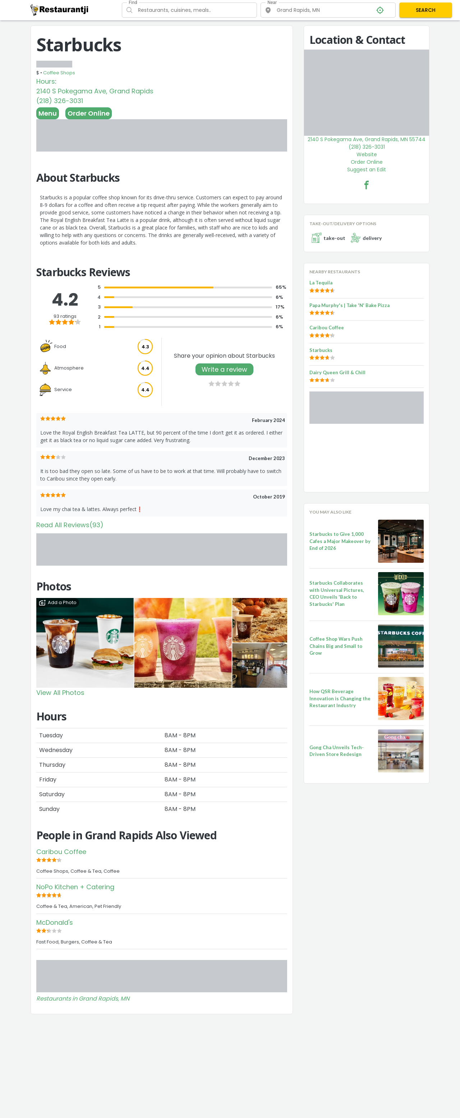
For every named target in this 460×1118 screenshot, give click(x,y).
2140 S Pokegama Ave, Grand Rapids (94, 91)
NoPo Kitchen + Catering (75, 886)
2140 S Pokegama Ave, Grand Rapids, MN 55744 (367, 139)
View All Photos (60, 692)
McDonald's (54, 922)
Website (366, 154)
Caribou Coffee (61, 851)
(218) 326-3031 (59, 100)
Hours (45, 81)
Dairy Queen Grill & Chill (337, 372)
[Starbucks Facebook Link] (366, 185)
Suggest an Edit (366, 169)
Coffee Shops (59, 72)
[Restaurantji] (59, 9)
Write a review (224, 369)
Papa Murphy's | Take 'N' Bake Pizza (349, 305)
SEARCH (426, 10)
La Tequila (320, 283)
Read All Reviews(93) (70, 524)
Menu (47, 113)
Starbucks (320, 350)
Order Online (89, 113)
